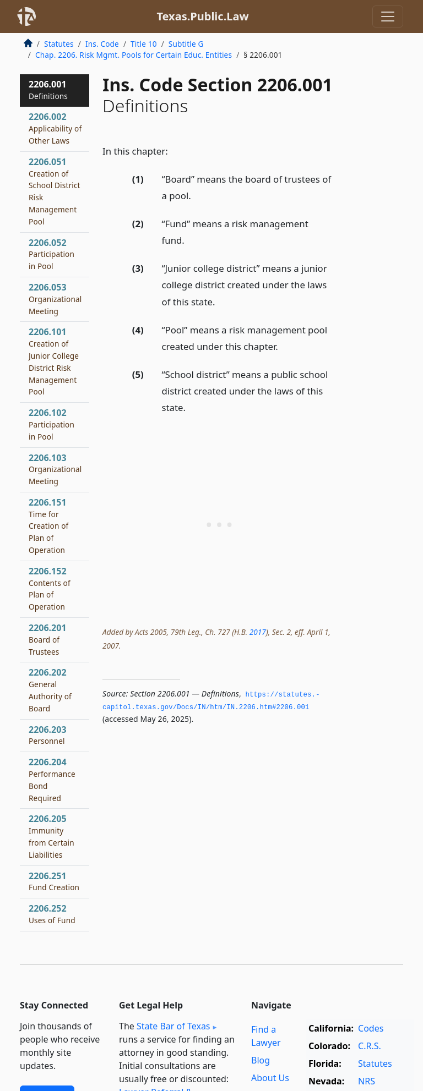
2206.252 (52, 913)
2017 (258, 632)
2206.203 (48, 735)
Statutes (59, 44)
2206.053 (55, 298)
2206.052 (51, 254)
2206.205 (51, 836)
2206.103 (55, 469)
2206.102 (51, 424)
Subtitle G (186, 44)
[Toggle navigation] (387, 17)
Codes (370, 1028)
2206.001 (48, 89)
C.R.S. (369, 1046)
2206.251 (54, 881)
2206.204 (52, 779)
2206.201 (48, 639)
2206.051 (54, 191)
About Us (270, 1078)
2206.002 (55, 128)
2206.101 (54, 361)
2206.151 (48, 525)
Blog (260, 1060)
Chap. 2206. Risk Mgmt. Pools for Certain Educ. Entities (133, 55)
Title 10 (144, 44)
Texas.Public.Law (202, 16)
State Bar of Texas (173, 1026)
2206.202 (50, 689)
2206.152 (49, 588)
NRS (366, 1081)
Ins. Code (102, 44)
